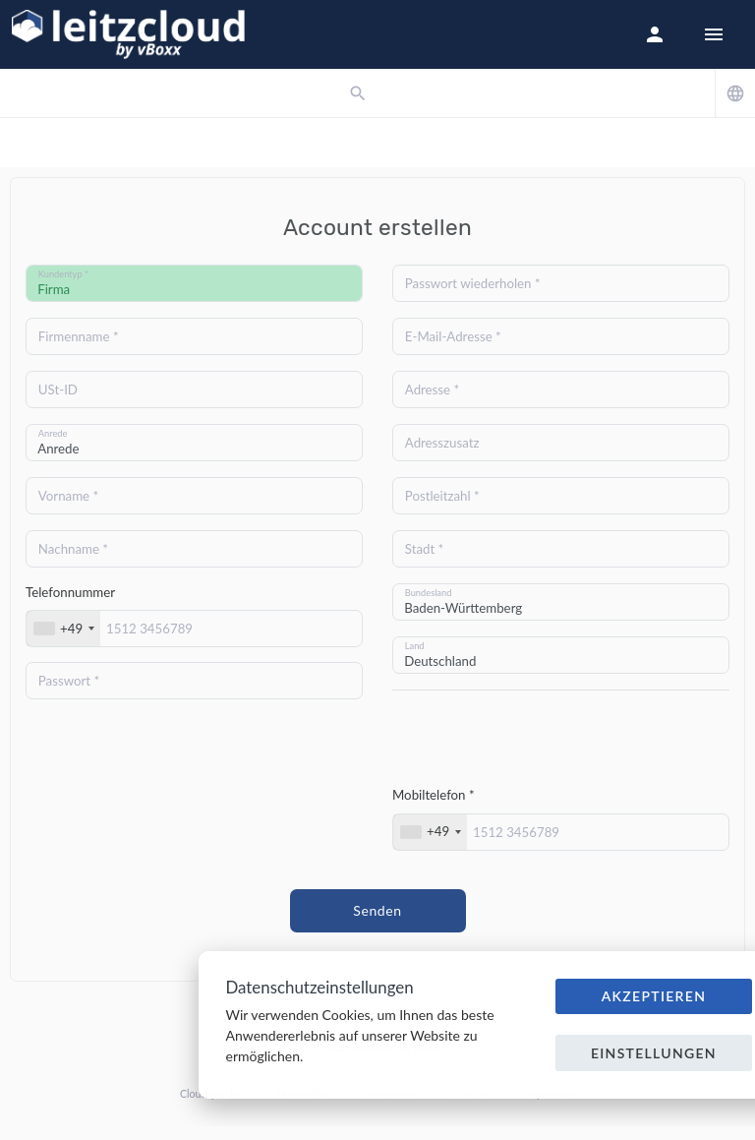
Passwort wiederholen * (473, 283)
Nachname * (73, 549)
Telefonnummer (70, 592)
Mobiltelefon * (433, 795)
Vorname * (68, 496)
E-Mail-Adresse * (453, 336)
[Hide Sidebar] (713, 34)
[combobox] (63, 628)
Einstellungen (654, 1053)
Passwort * (68, 681)
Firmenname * (78, 336)
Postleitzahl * (442, 496)
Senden (377, 910)
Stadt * (424, 549)
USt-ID (58, 389)
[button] (654, 34)
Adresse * (432, 389)
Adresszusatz (442, 442)
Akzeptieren (654, 996)
